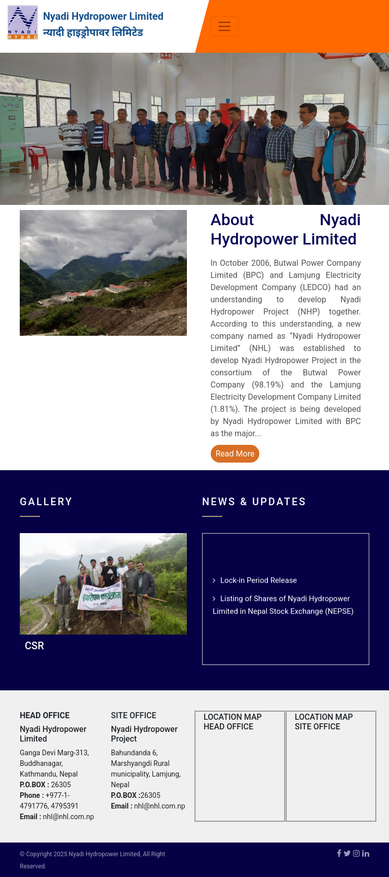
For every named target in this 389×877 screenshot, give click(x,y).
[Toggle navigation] (224, 26)
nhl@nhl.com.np (68, 817)
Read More (235, 454)
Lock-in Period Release (258, 581)
